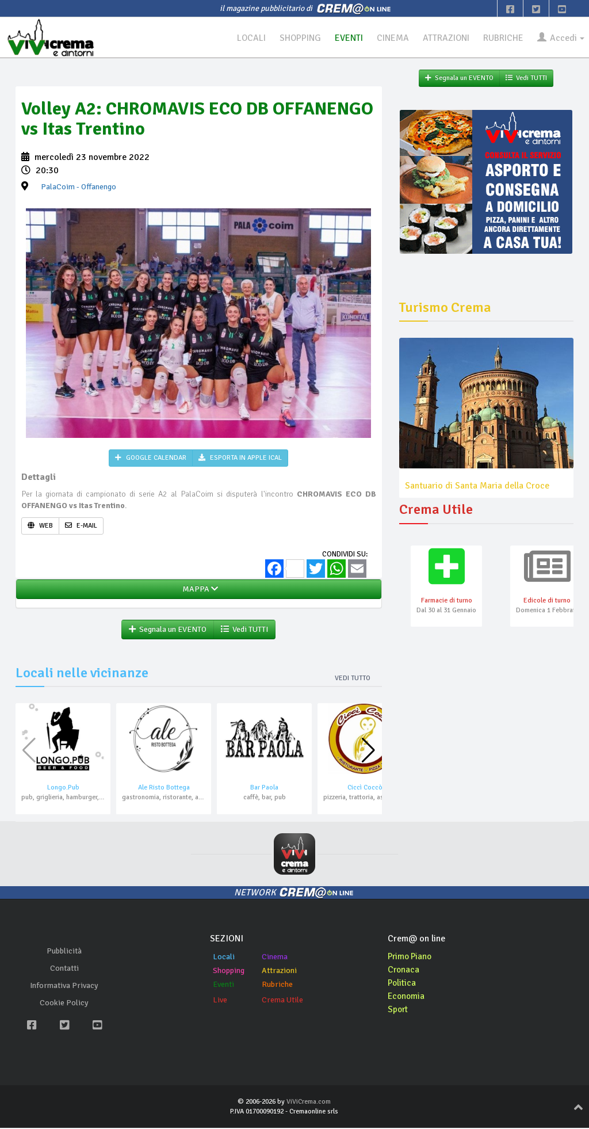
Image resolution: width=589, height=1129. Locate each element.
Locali (224, 958)
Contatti (64, 969)
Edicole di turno (547, 601)
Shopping (228, 972)
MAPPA (198, 589)
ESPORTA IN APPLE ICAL (240, 458)
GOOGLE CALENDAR (150, 458)
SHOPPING (294, 38)
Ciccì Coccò (365, 788)
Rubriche (277, 985)
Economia (407, 996)
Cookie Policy (64, 1004)
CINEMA (388, 38)
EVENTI (344, 38)
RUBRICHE (501, 38)
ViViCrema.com (308, 1102)
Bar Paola (264, 788)
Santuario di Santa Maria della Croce (477, 486)
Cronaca (404, 971)
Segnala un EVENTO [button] (167, 630)
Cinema (275, 958)
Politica (403, 983)
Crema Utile (282, 1001)
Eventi (223, 985)
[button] (368, 751)
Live (220, 1001)
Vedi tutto (352, 678)
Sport (399, 1010)
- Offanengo (78, 187)
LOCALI (244, 38)
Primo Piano (411, 957)
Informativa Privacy (64, 986)
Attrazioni (279, 972)
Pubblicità (64, 952)
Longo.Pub (63, 788)
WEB (40, 526)
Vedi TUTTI (244, 630)
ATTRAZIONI (443, 38)
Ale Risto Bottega (164, 788)
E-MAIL (81, 526)
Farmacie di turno (446, 601)
